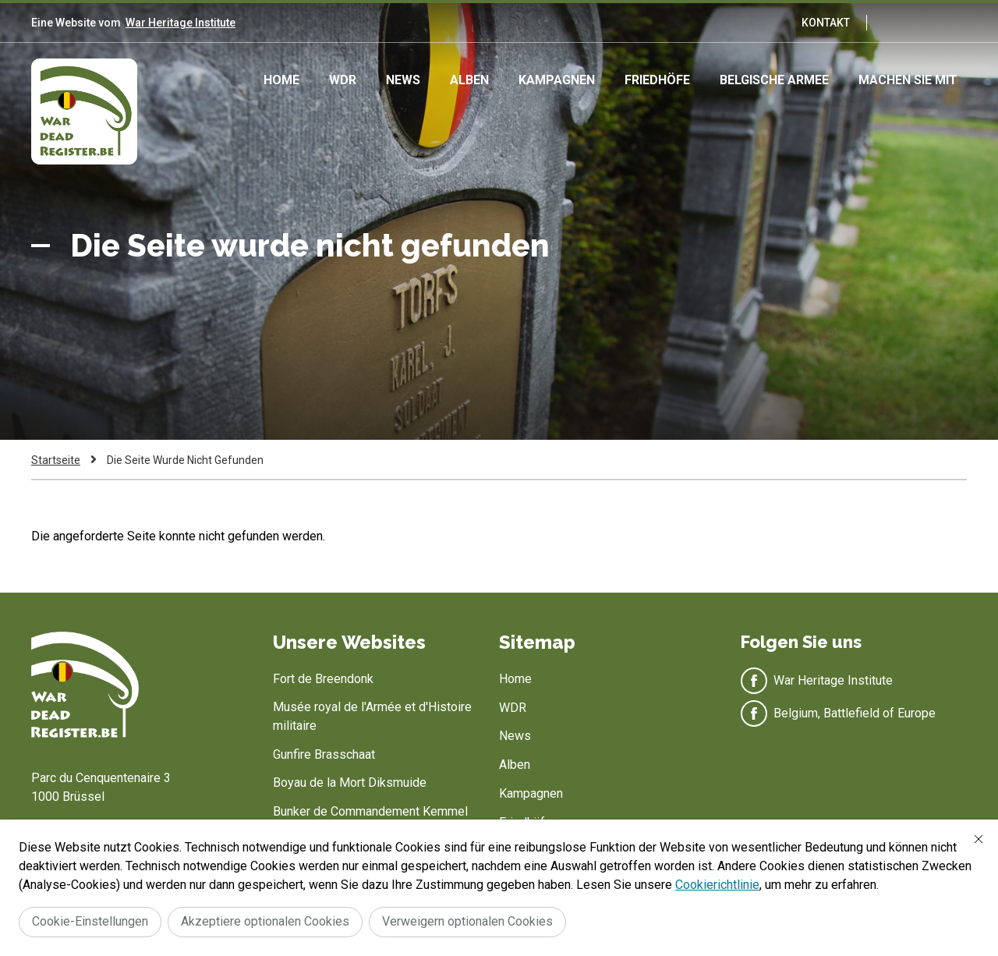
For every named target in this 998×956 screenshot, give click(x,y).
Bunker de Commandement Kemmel (370, 811)
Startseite (55, 460)
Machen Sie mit (907, 80)
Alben (469, 80)
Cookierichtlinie (717, 884)
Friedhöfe (657, 80)
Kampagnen (556, 80)
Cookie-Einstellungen (90, 921)
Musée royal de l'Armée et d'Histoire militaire (372, 716)
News (403, 80)
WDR (342, 80)
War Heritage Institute (180, 22)
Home (281, 80)
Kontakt (826, 22)
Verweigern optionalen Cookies (467, 921)
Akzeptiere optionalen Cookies (265, 921)
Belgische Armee (774, 80)
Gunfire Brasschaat (324, 754)
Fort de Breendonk (323, 678)
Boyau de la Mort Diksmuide (349, 782)
